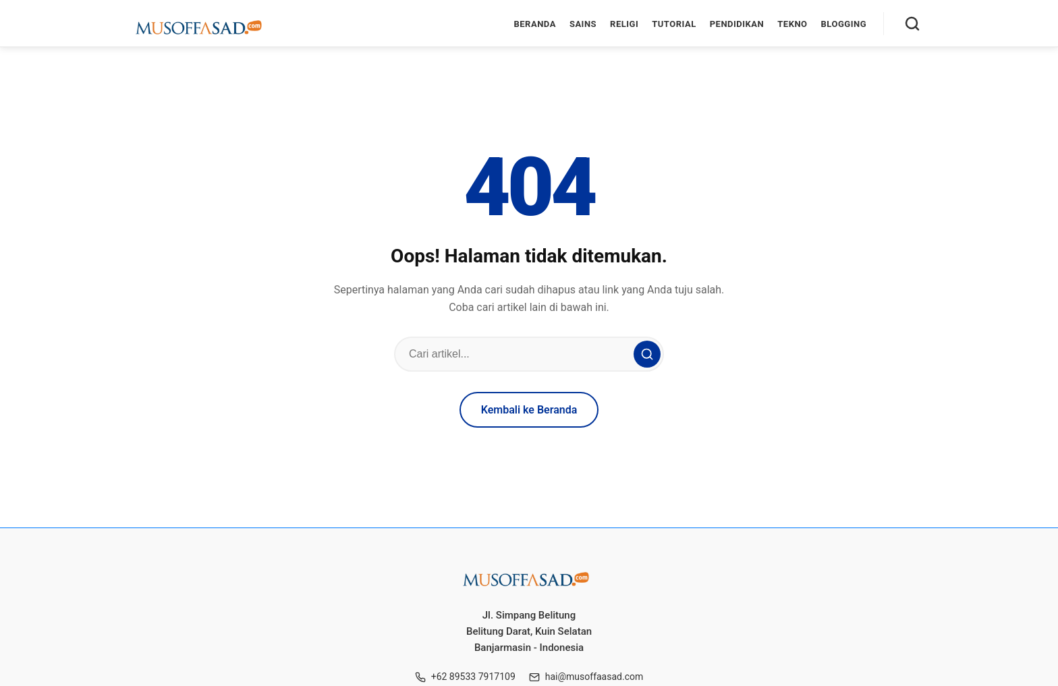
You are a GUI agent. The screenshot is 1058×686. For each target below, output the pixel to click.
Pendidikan (737, 24)
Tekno (792, 24)
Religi (624, 24)
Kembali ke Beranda (529, 409)
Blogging (843, 24)
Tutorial (674, 24)
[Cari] (912, 23)
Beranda (534, 24)
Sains (582, 24)
